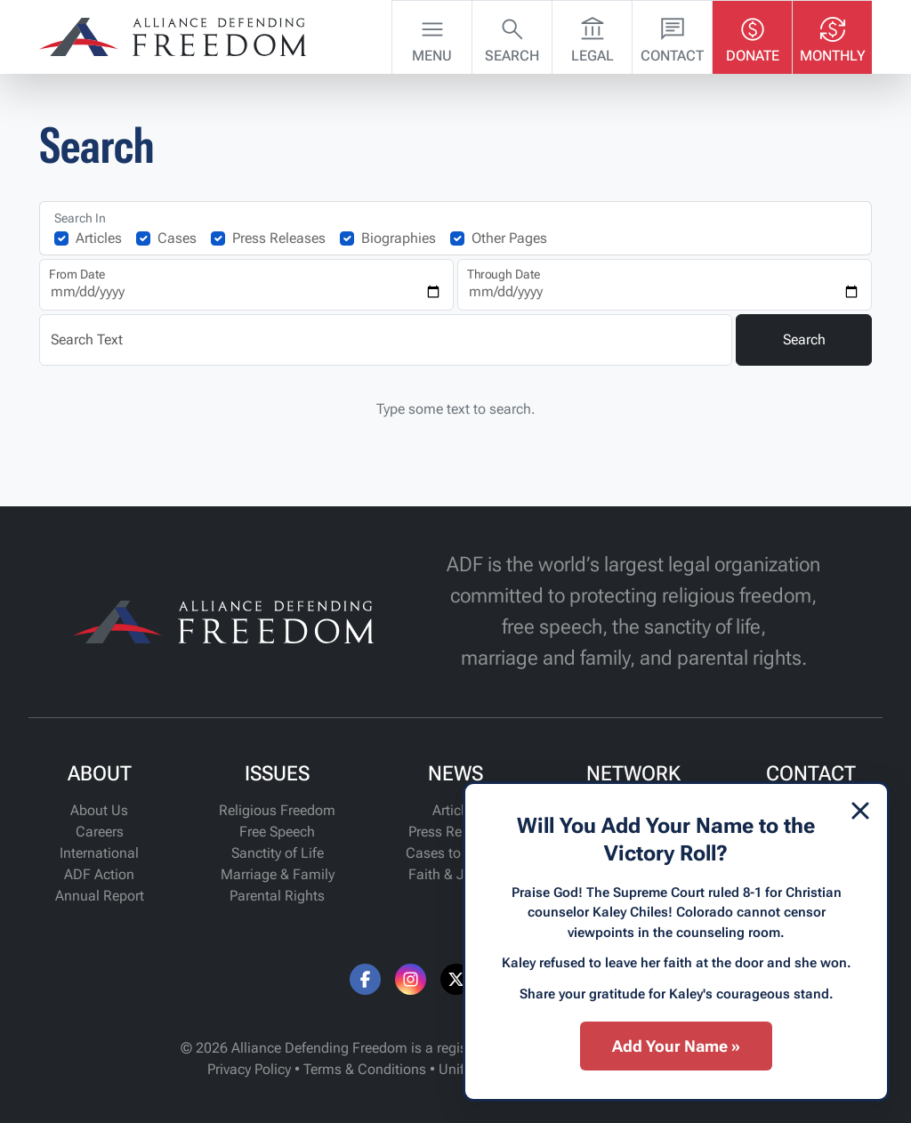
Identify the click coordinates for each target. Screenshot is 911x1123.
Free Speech (277, 831)
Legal (592, 35)
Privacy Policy (249, 1069)
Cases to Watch (455, 852)
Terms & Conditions (364, 1069)
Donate (752, 35)
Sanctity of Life (277, 852)
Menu (432, 35)
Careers (100, 831)
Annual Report (99, 895)
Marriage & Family (278, 874)
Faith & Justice (455, 874)
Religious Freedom (277, 810)
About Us (99, 810)
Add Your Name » (676, 1046)
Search (512, 35)
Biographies (398, 238)
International (99, 852)
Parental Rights (277, 895)
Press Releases (279, 238)
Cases (177, 238)
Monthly (833, 35)
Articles (99, 238)
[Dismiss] (860, 810)
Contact (672, 35)
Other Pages (509, 238)
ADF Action (99, 874)
